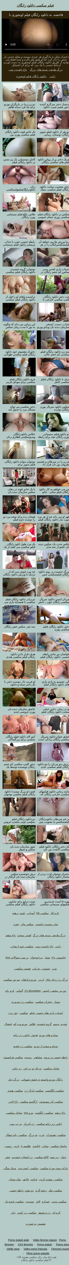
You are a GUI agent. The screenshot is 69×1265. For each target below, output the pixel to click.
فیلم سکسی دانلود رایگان (33, 5)
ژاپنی (51, 76)
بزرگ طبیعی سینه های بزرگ (44, 69)
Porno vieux (61, 1244)
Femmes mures (59, 1248)
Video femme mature (43, 1240)
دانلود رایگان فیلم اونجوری (29, 76)
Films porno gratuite (36, 1253)
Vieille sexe (11, 1248)
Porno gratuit (42, 1244)
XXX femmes (23, 1244)
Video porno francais (33, 1248)
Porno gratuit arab (16, 1240)
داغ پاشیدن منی (16, 69)
